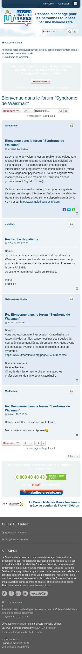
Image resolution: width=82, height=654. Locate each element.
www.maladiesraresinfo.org (37, 585)
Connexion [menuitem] (64, 3)
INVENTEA (39, 628)
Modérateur (11, 125)
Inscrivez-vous (41, 81)
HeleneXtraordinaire (16, 299)
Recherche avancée (15, 532)
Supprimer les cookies (16, 539)
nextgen (52, 628)
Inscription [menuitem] (48, 3)
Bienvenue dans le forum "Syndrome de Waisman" (39, 100)
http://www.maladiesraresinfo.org (40, 201)
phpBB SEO (23, 643)
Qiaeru (38, 632)
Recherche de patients (21, 239)
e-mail (36, 484)
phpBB (20, 623)
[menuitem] (9, 647)
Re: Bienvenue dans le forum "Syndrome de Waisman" (37, 316)
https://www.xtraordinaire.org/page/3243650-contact (36, 355)
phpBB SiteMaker (11, 639)
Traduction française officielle (17, 632)
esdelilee (10, 224)
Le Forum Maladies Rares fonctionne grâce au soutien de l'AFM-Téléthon (54, 503)
